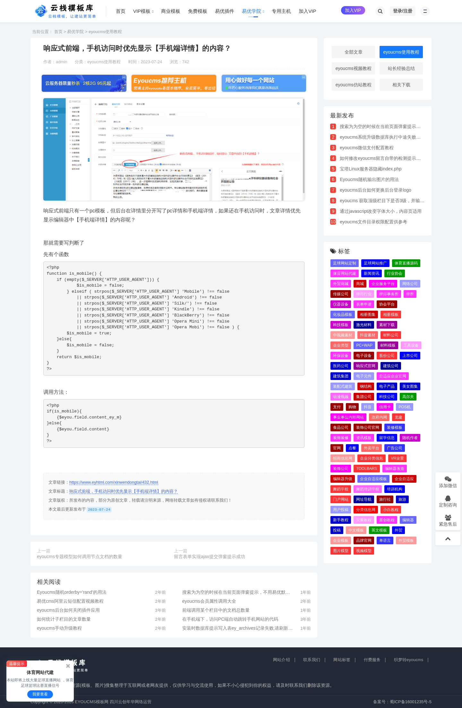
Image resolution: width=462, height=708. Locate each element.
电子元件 (364, 376)
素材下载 (387, 325)
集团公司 (364, 396)
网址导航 (364, 499)
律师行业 (364, 294)
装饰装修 (340, 438)
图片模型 (340, 550)
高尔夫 (408, 396)
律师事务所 (388, 294)
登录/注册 (402, 10)
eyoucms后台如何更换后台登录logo (375, 190)
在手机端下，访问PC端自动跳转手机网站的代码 (230, 619)
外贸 (398, 530)
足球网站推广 (375, 263)
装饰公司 (340, 468)
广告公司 (394, 448)
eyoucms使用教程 (105, 31)
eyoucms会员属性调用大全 (209, 601)
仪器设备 (340, 304)
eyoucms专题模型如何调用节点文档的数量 (79, 556)
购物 (352, 407)
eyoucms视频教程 (354, 68)
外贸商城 (340, 283)
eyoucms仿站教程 (354, 84)
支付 (337, 407)
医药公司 (340, 366)
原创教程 (387, 520)
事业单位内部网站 (348, 417)
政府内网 (379, 417)
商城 (360, 283)
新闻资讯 (371, 273)
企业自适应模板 (373, 479)
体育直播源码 (406, 263)
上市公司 (410, 355)
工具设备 (411, 345)
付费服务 (372, 659)
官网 (337, 448)
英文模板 (379, 530)
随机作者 (410, 438)
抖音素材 (367, 335)
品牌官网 (364, 540)
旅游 (402, 499)
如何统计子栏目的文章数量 (64, 619)
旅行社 (385, 499)
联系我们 (311, 659)
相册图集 (367, 314)
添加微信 (448, 482)
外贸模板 (406, 540)
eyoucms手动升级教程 (59, 628)
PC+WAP (364, 345)
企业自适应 (404, 479)
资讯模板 (364, 438)
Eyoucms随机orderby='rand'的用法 (72, 592)
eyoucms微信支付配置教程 (367, 147)
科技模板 (340, 325)
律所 (410, 294)
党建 (398, 417)
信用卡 (385, 407)
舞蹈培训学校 (367, 489)
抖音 (368, 407)
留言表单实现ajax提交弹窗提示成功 (209, 556)
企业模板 (340, 540)
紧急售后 (448, 520)
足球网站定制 (344, 263)
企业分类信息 (371, 458)
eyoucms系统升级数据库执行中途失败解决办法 (387, 137)
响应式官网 (365, 366)
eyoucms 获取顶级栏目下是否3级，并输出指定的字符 (393, 200)
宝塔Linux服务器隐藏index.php (370, 168)
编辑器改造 (394, 468)
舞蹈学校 (340, 489)
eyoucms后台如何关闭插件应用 (68, 610)
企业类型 (340, 345)
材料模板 (388, 345)
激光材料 (364, 325)
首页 (58, 31)
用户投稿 (340, 509)
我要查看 (40, 694)
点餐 (352, 448)
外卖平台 (371, 448)
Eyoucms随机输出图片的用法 (369, 179)
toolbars (366, 468)
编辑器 (408, 520)
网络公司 (410, 283)
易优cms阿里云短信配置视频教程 (70, 601)
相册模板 (390, 314)
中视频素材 (342, 335)
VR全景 (397, 458)
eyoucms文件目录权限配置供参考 (373, 221)
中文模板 (356, 530)
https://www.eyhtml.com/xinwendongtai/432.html (113, 482)
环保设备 (340, 355)
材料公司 (390, 335)
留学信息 (387, 438)
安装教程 (364, 520)
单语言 (385, 540)
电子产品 (387, 386)
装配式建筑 (342, 386)
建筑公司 (390, 366)
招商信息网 (342, 458)
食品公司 (340, 427)
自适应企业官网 (392, 376)
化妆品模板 (342, 314)
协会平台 (387, 304)
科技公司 (387, 396)
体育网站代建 (344, 273)
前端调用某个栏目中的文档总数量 (216, 610)
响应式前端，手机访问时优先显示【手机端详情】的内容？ (123, 491)
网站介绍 (281, 659)
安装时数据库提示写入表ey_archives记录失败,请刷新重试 (238, 628)
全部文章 (354, 52)
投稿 (337, 530)
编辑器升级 (342, 479)
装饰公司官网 (367, 427)
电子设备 (364, 355)
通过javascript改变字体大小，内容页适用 (381, 211)
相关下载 (401, 84)
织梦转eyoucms (409, 659)
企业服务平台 (383, 283)
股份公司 (387, 355)
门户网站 (340, 499)
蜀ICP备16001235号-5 (411, 701)
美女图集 (410, 386)
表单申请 (364, 304)
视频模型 (364, 550)
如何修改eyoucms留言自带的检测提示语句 (382, 158)
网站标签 (341, 659)
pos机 (404, 407)
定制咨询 (448, 501)
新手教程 (340, 520)
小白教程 (390, 509)
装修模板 (394, 427)
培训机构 (394, 489)
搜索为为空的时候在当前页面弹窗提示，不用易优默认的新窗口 (238, 592)
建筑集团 (340, 376)
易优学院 (75, 31)
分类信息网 (365, 509)
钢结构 (366, 386)
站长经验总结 (401, 68)
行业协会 (394, 273)
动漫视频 (340, 396)
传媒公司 (340, 294)
